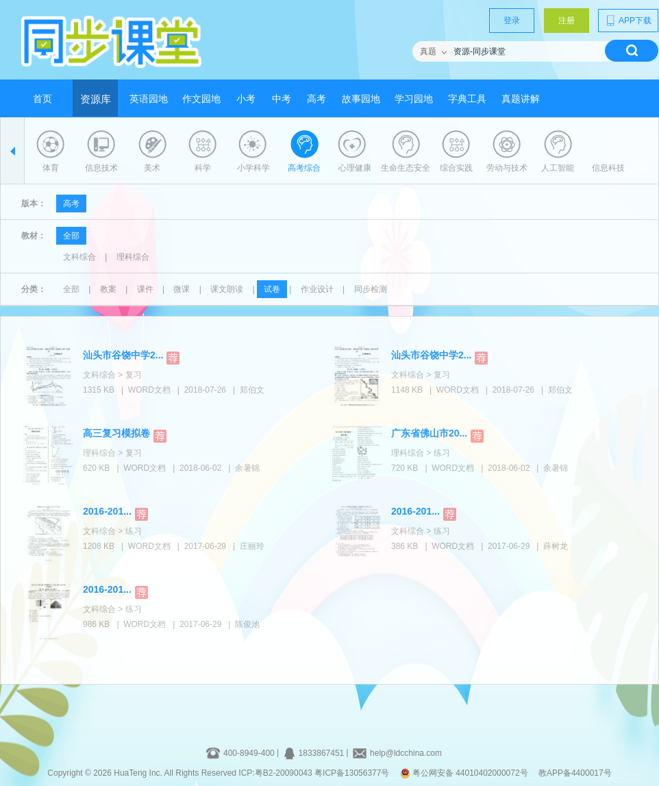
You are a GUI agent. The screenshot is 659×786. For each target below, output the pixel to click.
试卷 (272, 289)
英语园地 (148, 99)
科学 (203, 168)
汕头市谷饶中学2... (123, 354)
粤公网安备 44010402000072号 (465, 773)
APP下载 (628, 20)
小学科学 (253, 168)
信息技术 (101, 168)
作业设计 (317, 289)
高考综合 (304, 168)
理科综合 (132, 257)
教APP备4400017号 (575, 773)
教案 (108, 289)
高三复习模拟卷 (116, 433)
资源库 (95, 99)
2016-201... (107, 511)
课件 (145, 289)
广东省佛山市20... (429, 433)
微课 (181, 289)
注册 (566, 20)
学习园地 (414, 99)
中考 (281, 99)
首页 (42, 99)
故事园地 (361, 99)
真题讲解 (520, 99)
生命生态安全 (405, 168)
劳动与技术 (506, 168)
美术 (152, 168)
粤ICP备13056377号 (351, 773)
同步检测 (370, 289)
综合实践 (456, 168)
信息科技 (608, 168)
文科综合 (79, 257)
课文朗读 (226, 289)
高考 (316, 99)
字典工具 (467, 99)
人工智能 (557, 168)
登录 (511, 20)
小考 (246, 99)
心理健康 (354, 168)
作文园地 (201, 99)
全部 (71, 236)
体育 (50, 168)
